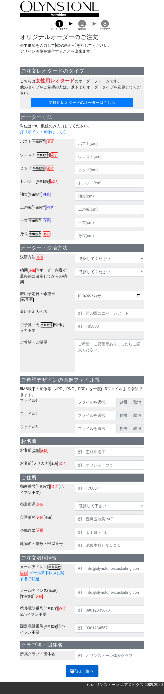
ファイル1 (29, 400)
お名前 (34, 450)
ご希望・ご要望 (33, 342)
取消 (137, 402)
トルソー (39, 181)
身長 (35, 234)
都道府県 (32, 504)
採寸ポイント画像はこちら (43, 131)
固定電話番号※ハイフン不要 (42, 629)
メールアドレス (42, 573)
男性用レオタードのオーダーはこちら (82, 102)
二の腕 (37, 207)
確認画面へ (82, 671)
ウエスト (39, 155)
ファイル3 (29, 427)
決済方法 (32, 257)
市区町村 (36, 517)
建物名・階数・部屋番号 (41, 543)
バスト (37, 141)
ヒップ (37, 168)
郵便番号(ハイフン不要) (42, 489)
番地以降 (32, 530)
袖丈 (35, 194)
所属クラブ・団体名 (37, 654)
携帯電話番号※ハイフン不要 (43, 611)
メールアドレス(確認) (39, 593)
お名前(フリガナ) (43, 463)
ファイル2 (29, 413)
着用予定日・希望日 (37, 296)
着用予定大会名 (33, 311)
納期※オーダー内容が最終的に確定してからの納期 (43, 276)
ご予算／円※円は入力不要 (42, 327)
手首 (35, 220)
